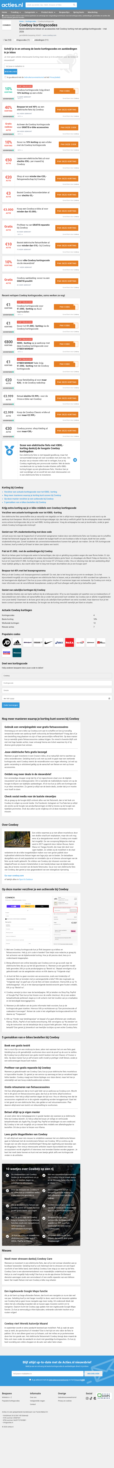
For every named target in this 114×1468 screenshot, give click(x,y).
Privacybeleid (55, 72)
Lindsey (76, 95)
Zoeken (74, 4)
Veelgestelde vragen (37, 1437)
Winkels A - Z (7, 1433)
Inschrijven (50, 66)
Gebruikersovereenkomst (34, 72)
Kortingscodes (31, 21)
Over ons (33, 1433)
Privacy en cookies (65, 1437)
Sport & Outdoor (26, 916)
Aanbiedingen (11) (50, 40)
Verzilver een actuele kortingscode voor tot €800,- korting (30, 528)
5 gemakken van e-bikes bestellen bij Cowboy (25, 539)
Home (21, 21)
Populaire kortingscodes (11, 1437)
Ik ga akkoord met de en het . (34, 72)
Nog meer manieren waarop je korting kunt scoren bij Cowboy (32, 532)
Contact (33, 1440)
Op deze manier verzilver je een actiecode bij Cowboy (29, 535)
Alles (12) (10, 40)
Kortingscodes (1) (28, 40)
